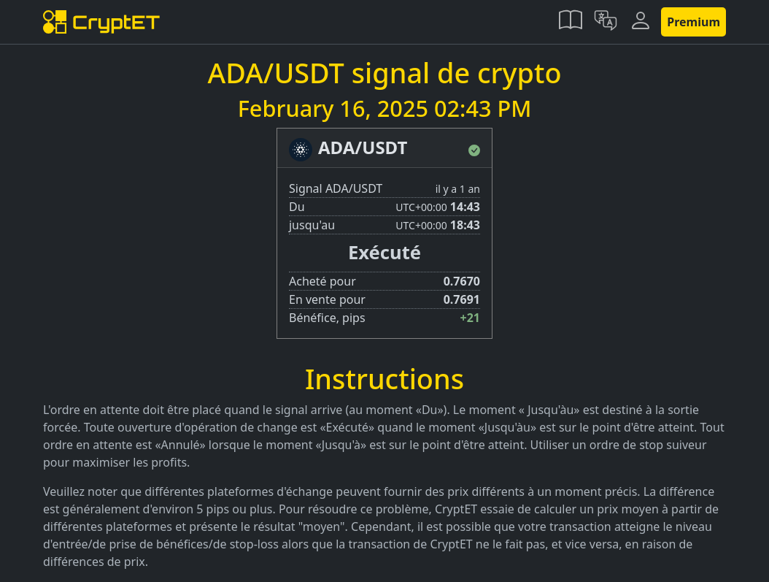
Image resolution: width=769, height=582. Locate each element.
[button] (570, 22)
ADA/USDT (362, 147)
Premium (693, 22)
